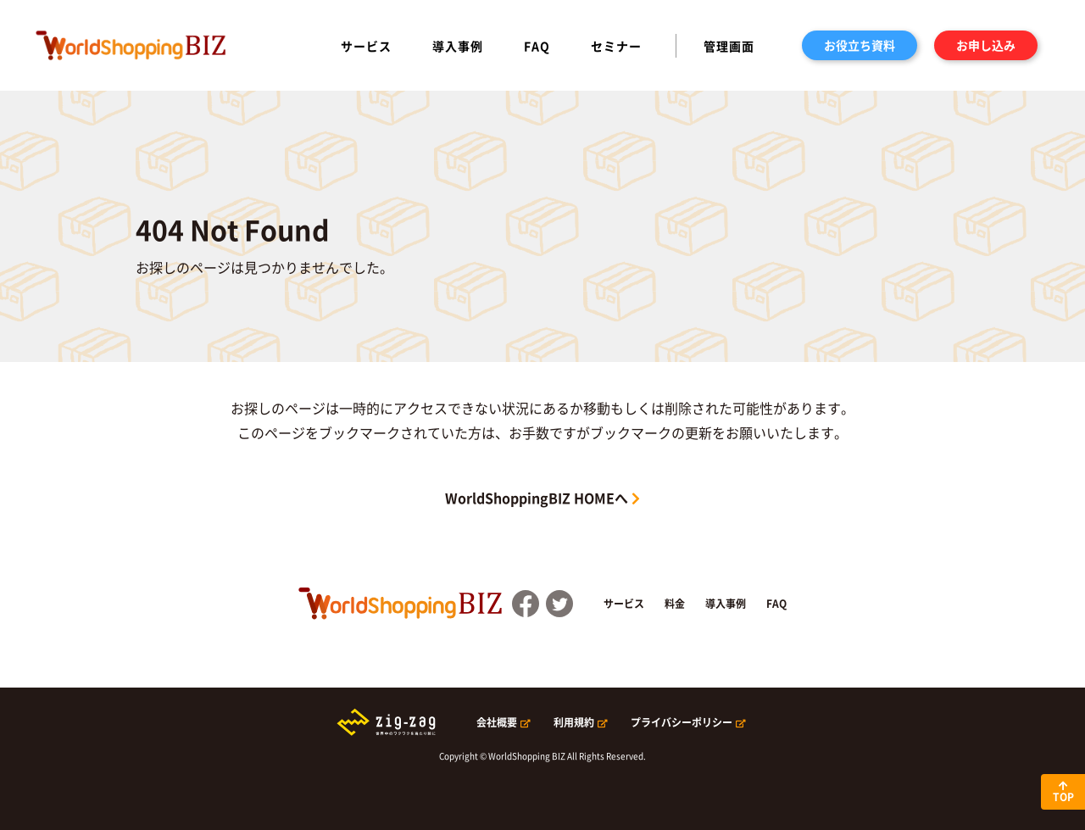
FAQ (537, 45)
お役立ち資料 (859, 44)
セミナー (616, 45)
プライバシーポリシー (681, 722)
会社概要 (496, 722)
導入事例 (457, 45)
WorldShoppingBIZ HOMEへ (536, 497)
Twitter (559, 603)
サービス (366, 45)
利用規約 (574, 722)
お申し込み (985, 44)
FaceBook (525, 603)
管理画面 (729, 45)
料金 (675, 603)
